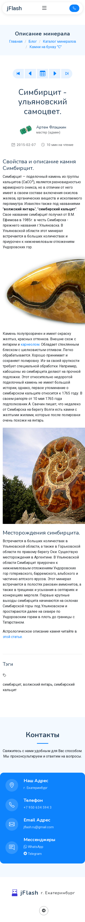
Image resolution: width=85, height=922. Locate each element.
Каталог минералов (59, 41)
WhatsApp (35, 847)
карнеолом (30, 344)
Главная (15, 41)
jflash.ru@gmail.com (39, 827)
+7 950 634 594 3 (38, 807)
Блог (33, 41)
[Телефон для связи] (74, 8)
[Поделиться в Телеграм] (43, 910)
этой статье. (13, 637)
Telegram (34, 854)
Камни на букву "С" (45, 47)
